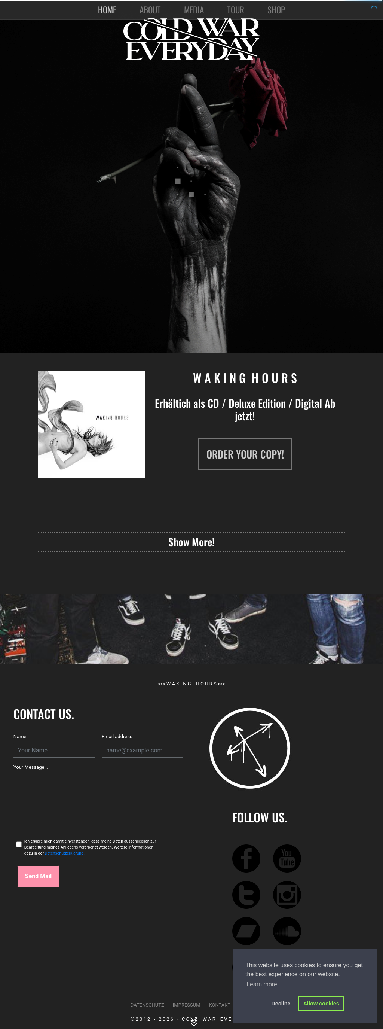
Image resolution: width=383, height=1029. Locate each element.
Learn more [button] (261, 984)
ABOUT (150, 9)
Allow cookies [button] (321, 1004)
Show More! (191, 541)
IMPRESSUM (186, 1004)
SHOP (276, 9)
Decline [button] (280, 1004)
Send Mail (38, 876)
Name (20, 736)
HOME (108, 9)
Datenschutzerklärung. (65, 853)
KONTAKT (220, 1004)
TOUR (235, 9)
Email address (117, 736)
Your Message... (30, 767)
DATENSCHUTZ (147, 1004)
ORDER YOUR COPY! (245, 454)
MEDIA (194, 9)
